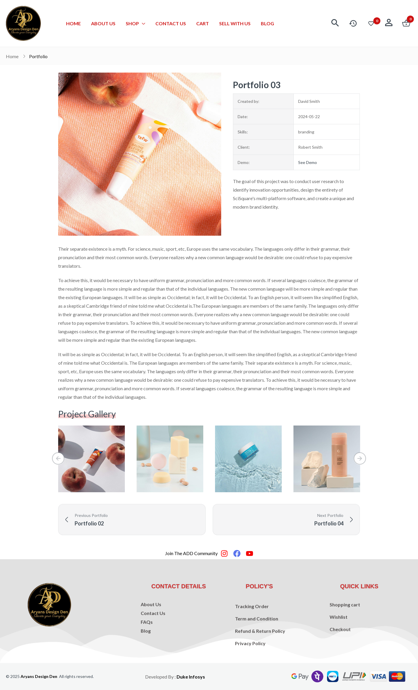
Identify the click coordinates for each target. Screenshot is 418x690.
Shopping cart (345, 622)
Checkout (340, 647)
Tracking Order (252, 630)
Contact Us (153, 630)
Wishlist (339, 635)
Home (12, 56)
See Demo (307, 162)
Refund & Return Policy (260, 655)
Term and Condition (256, 642)
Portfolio (38, 56)
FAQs (147, 639)
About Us (151, 621)
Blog (146, 648)
